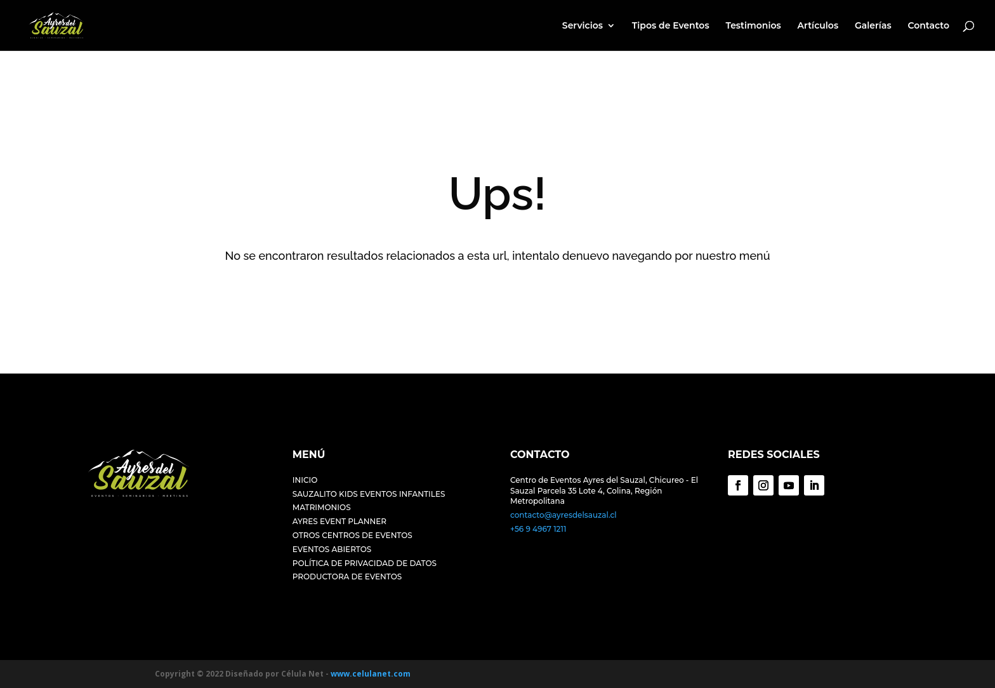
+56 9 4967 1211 (538, 529)
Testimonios (753, 26)
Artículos (818, 26)
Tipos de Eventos (670, 26)
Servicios (582, 26)
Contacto (928, 26)
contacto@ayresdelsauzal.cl (563, 515)
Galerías (873, 26)
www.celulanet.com (371, 673)
